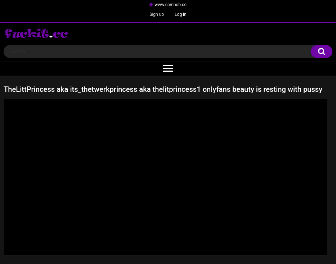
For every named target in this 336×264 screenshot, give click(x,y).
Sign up (156, 14)
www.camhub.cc (170, 4)
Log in (181, 14)
